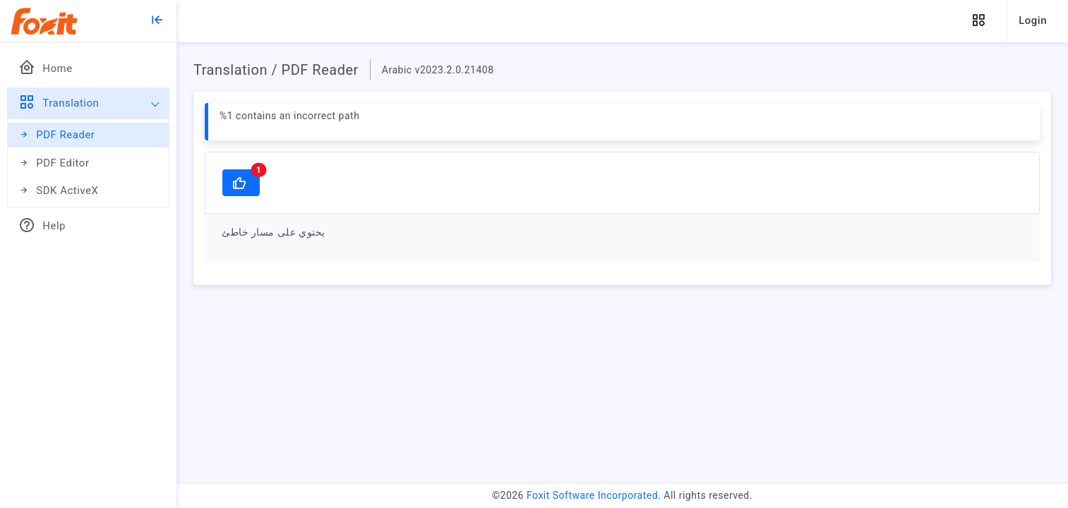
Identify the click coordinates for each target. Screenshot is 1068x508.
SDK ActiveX (58, 191)
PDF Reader (56, 135)
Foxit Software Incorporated (592, 495)
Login (1033, 20)
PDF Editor (54, 163)
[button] (978, 21)
